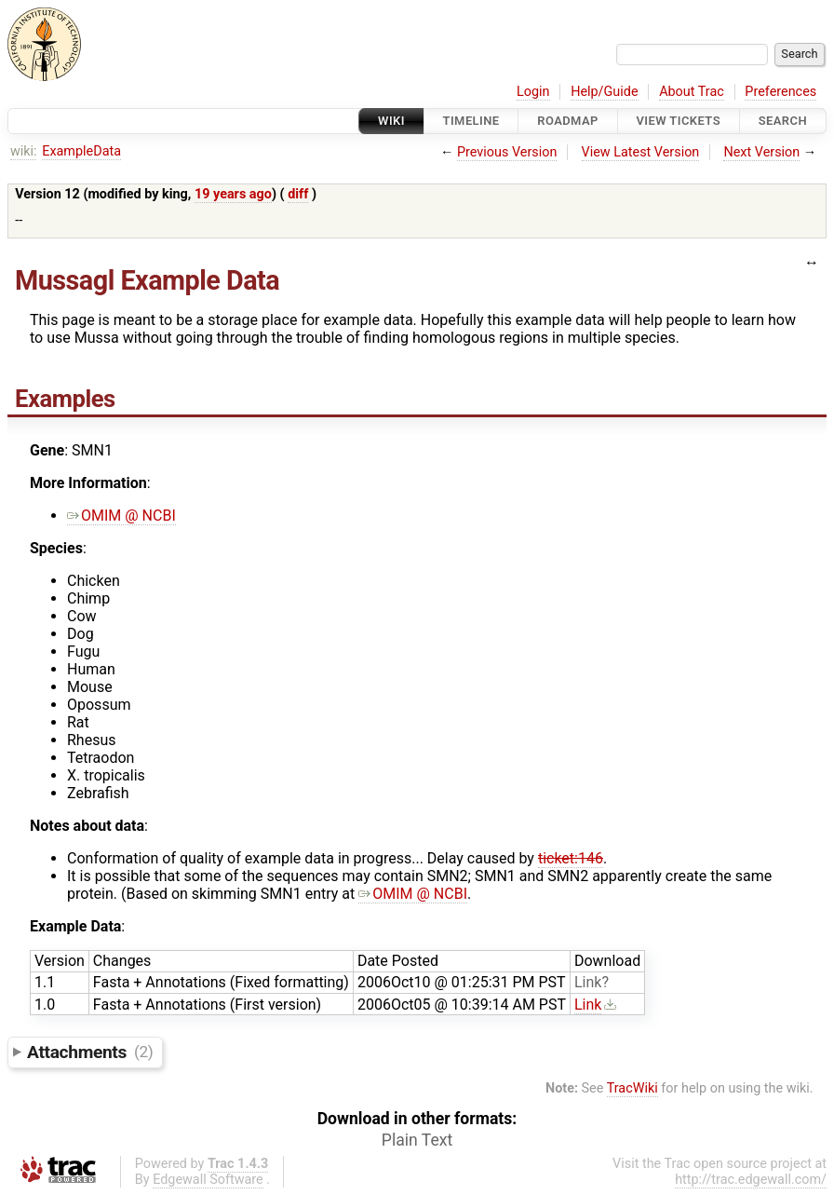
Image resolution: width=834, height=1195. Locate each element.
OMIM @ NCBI (121, 515)
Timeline (471, 121)
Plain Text (417, 1140)
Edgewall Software (208, 1180)
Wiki (391, 121)
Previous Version (507, 152)
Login (533, 92)
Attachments (90, 1051)
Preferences (780, 92)
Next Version (761, 152)
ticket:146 (570, 858)
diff (298, 194)
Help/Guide (604, 92)
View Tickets (678, 121)
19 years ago (233, 194)
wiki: (23, 151)
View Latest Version (641, 152)
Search (783, 121)
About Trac (691, 92)
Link (587, 982)
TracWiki (632, 1088)
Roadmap (568, 121)
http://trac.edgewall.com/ (751, 1180)
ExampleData (81, 151)
